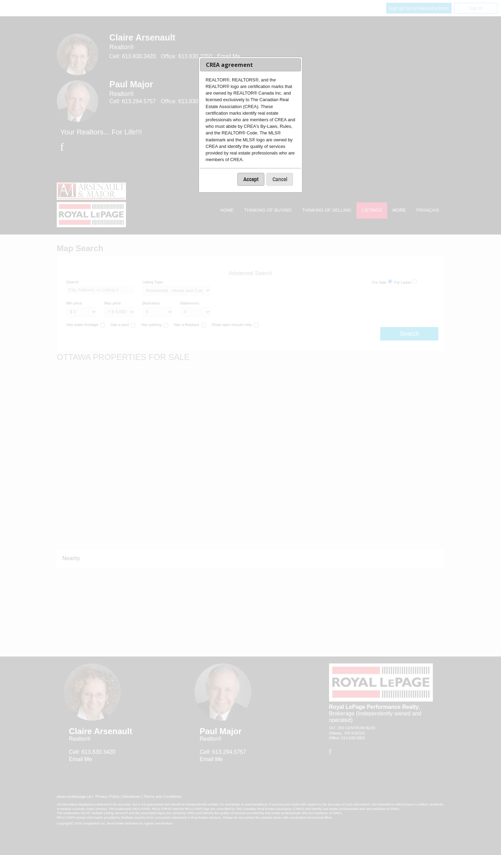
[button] (250, 179)
